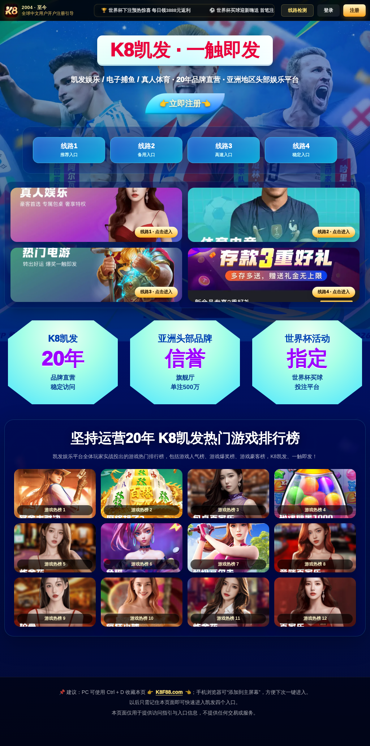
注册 (354, 10)
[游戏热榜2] (141, 493)
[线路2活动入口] (274, 215)
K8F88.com (169, 692)
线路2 (146, 150)
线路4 (301, 150)
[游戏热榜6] (141, 547)
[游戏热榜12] (315, 602)
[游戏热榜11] (228, 602)
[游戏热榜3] (228, 493)
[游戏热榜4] (315, 493)
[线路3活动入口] (96, 275)
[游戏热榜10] (141, 602)
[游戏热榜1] (55, 493)
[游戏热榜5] (55, 547)
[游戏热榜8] (315, 547)
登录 (328, 10)
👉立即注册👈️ (185, 103)
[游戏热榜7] (228, 547)
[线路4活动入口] (274, 275)
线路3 (223, 150)
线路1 (69, 150)
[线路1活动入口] (96, 215)
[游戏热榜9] (55, 602)
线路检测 (297, 10)
